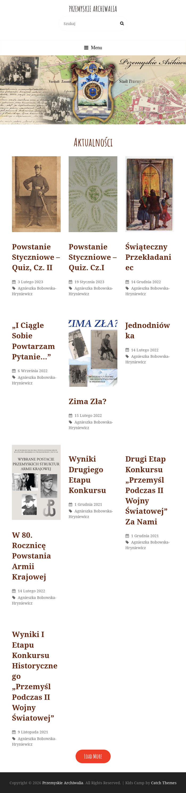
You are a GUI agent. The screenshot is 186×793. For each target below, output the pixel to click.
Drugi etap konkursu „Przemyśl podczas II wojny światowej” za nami (146, 490)
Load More (93, 756)
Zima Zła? (87, 401)
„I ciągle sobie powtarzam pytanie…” (33, 340)
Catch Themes (163, 782)
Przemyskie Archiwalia (93, 9)
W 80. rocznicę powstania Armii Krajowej (31, 556)
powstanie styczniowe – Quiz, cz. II (36, 256)
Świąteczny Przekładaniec (148, 256)
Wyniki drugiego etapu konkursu (87, 474)
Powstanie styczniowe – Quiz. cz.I (93, 256)
